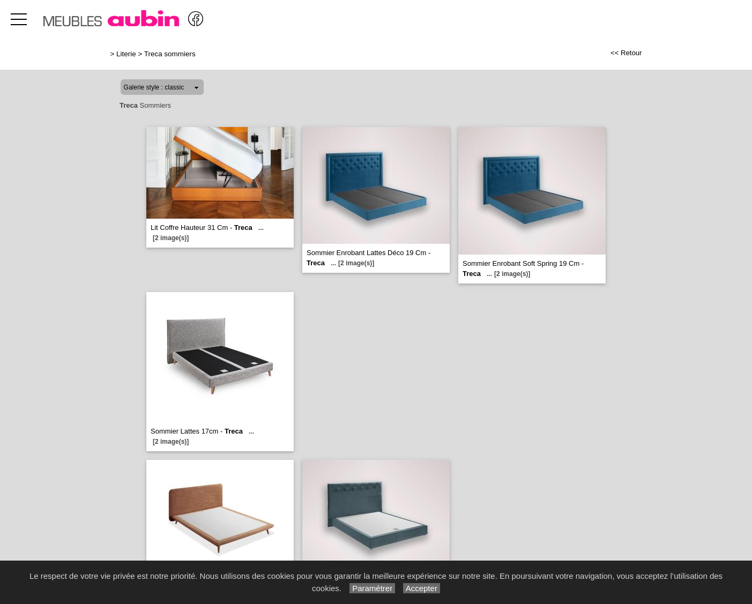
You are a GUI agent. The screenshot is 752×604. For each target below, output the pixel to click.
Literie (126, 54)
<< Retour (626, 53)
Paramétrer (372, 588)
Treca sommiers (170, 54)
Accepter (422, 588)
